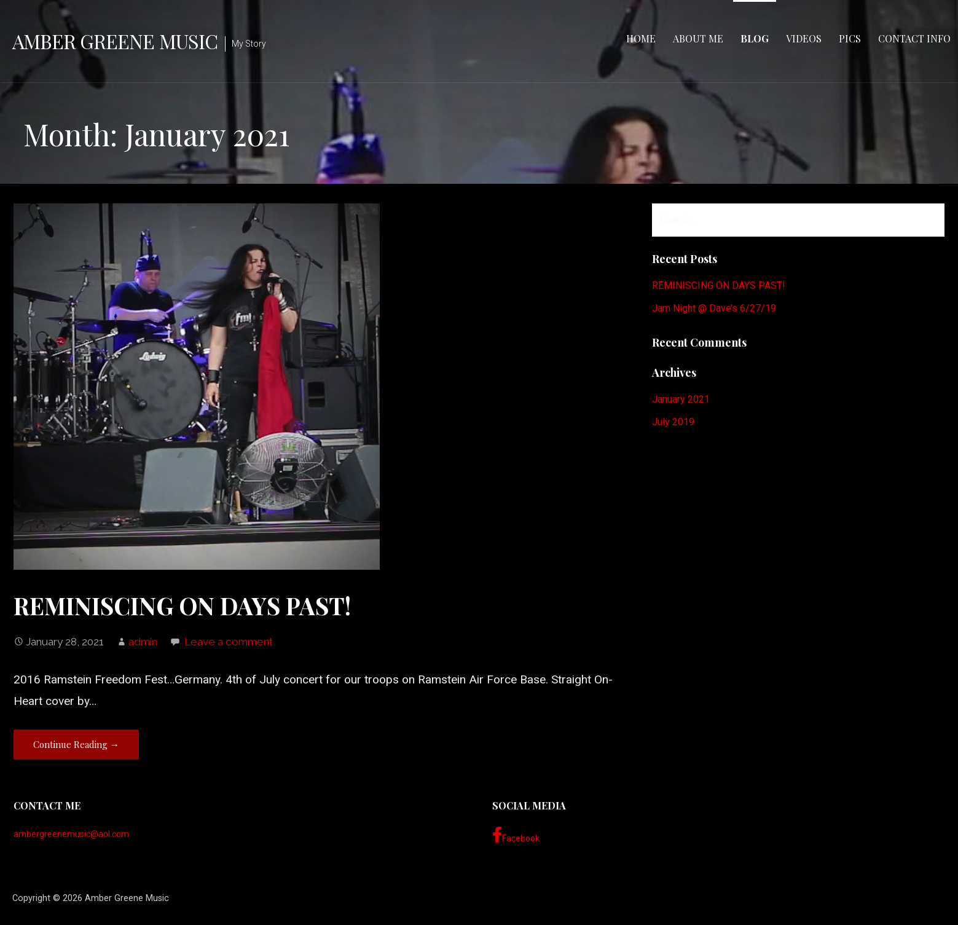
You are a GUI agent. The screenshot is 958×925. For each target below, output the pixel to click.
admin (142, 642)
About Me (698, 38)
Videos (804, 38)
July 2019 (673, 422)
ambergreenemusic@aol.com (71, 834)
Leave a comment (228, 642)
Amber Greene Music (115, 41)
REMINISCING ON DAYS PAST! (182, 605)
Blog (754, 38)
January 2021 (681, 399)
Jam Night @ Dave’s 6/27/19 (714, 308)
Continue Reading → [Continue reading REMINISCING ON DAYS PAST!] (76, 744)
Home (641, 38)
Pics (850, 38)
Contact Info (914, 38)
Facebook (516, 835)
